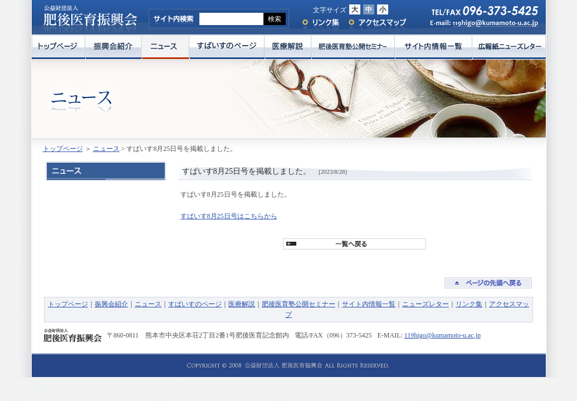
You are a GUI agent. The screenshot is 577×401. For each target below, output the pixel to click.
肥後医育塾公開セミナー (353, 47)
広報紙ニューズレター (509, 47)
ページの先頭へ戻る (488, 282)
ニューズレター (425, 304)
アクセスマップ (378, 23)
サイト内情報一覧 (433, 47)
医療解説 (288, 47)
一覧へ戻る (354, 244)
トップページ (58, 47)
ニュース (165, 47)
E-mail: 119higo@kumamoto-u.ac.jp (479, 26)
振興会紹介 (113, 47)
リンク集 (320, 23)
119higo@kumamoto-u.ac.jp (442, 335)
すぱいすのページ (227, 47)
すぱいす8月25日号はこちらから (228, 216)
